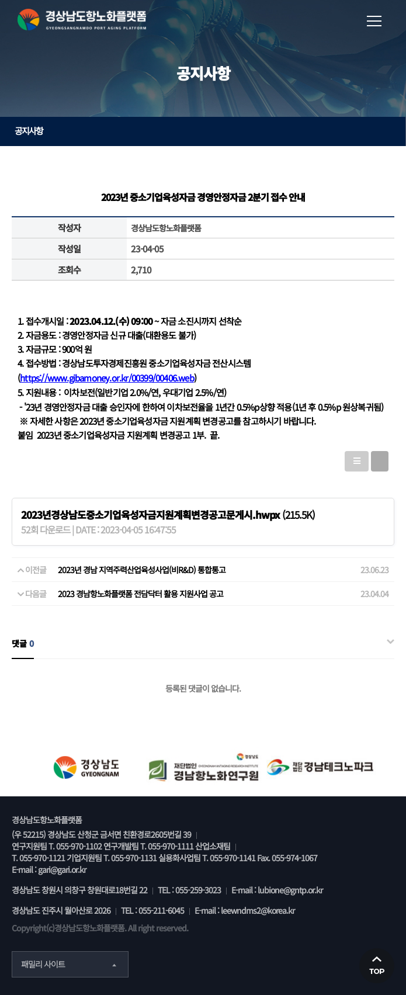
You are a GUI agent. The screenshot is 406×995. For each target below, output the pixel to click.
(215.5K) (168, 514)
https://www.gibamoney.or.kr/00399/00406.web (107, 378)
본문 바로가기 (0, 0)
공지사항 (206, 130)
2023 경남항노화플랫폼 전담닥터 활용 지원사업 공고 (140, 593)
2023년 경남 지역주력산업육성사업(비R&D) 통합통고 (141, 569)
